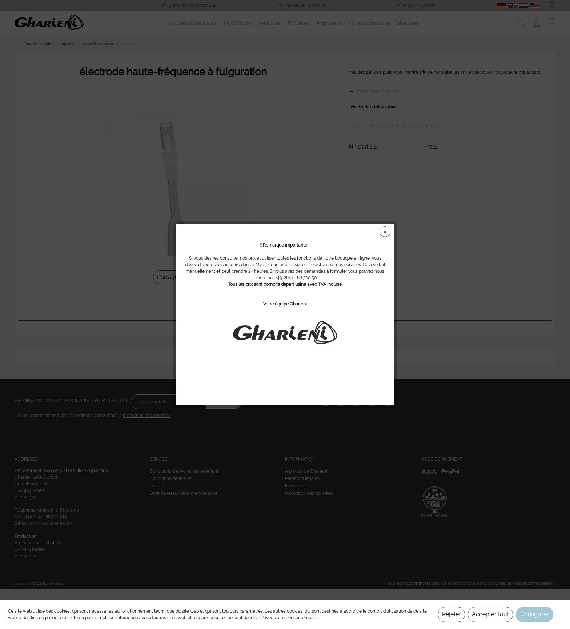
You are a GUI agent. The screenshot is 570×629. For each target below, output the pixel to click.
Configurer (534, 614)
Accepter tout (490, 614)
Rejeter (451, 614)
